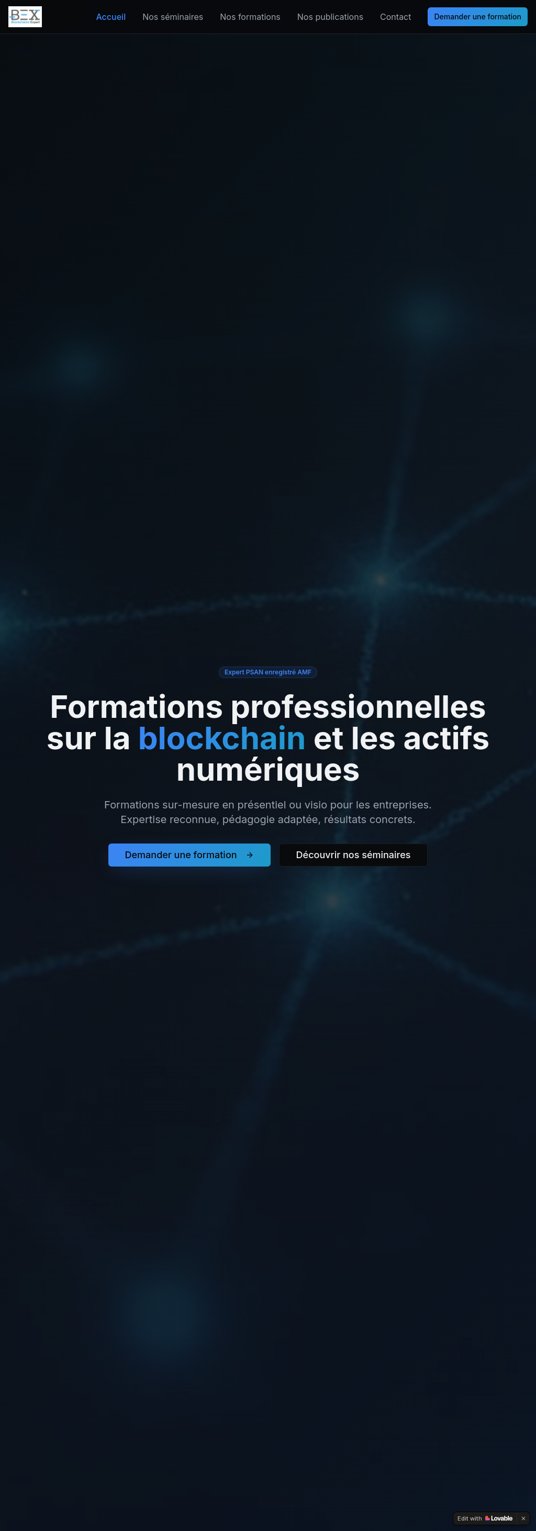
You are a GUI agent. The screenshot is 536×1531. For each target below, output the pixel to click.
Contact (395, 17)
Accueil (111, 17)
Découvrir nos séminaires (353, 854)
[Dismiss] (523, 1518)
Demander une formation (477, 16)
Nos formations (250, 17)
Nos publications (330, 17)
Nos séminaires (172, 17)
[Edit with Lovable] (485, 1518)
